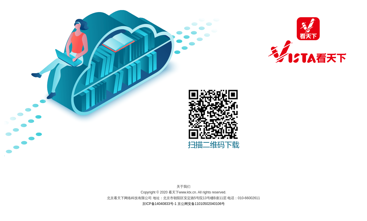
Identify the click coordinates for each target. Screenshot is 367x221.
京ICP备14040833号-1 (159, 204)
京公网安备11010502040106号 (201, 204)
